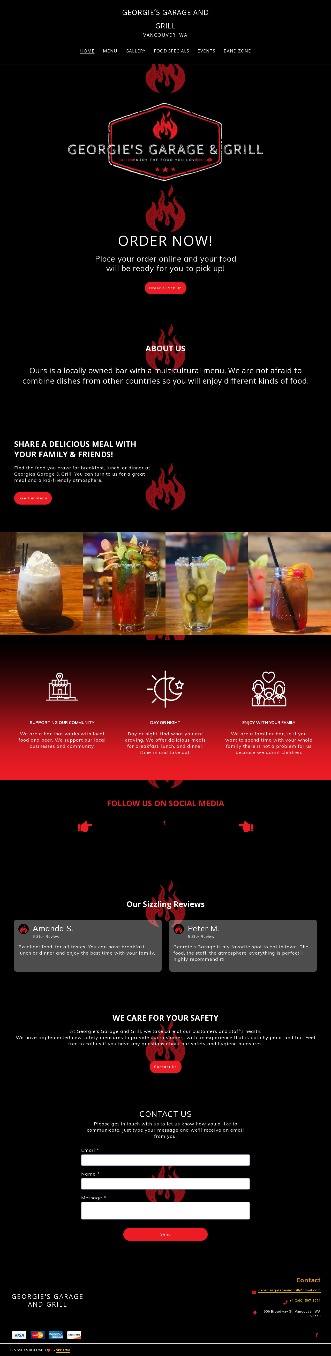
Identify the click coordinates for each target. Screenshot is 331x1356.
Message (93, 1198)
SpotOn (63, 1350)
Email (90, 1150)
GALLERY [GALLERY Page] (136, 51)
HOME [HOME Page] (87, 51)
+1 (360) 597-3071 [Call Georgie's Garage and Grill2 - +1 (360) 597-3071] (305, 1300)
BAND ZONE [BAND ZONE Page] (237, 51)
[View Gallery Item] (41, 583)
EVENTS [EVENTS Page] (206, 51)
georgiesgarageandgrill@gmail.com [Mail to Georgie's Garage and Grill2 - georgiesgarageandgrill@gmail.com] (289, 1290)
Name (90, 1174)
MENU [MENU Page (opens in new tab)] (110, 51)
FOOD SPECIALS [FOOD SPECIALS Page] (171, 51)
